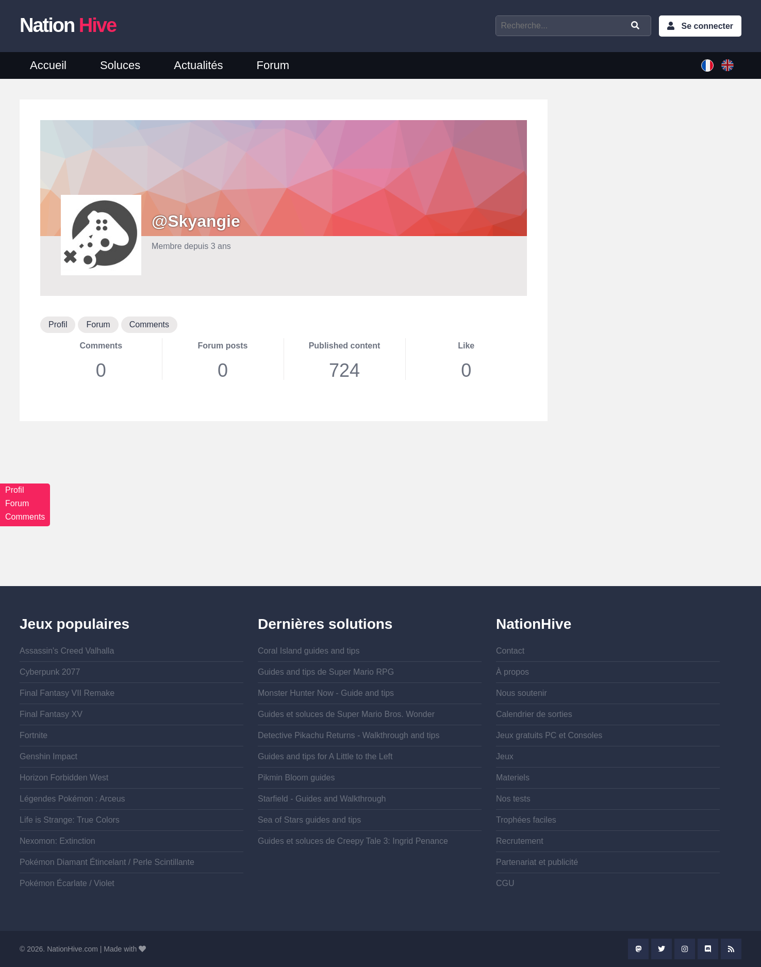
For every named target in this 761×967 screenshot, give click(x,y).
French (707, 65)
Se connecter (707, 26)
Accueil (48, 65)
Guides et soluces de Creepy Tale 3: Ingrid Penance (353, 841)
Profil (57, 324)
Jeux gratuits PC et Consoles (549, 735)
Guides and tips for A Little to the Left (325, 756)
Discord (708, 949)
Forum (273, 65)
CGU (505, 883)
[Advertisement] (284, 514)
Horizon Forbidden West (64, 777)
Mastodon (638, 949)
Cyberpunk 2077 (50, 672)
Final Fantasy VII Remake (67, 693)
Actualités (198, 65)
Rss (731, 949)
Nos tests (513, 798)
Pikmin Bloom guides (296, 777)
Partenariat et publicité (537, 862)
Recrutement (519, 841)
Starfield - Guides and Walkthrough (322, 798)
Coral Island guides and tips (308, 650)
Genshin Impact (48, 756)
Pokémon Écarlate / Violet (67, 883)
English (727, 65)
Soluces (120, 65)
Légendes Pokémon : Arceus (72, 798)
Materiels (513, 777)
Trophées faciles (526, 819)
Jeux (505, 756)
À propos (512, 672)
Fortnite (33, 735)
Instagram (684, 949)
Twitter (661, 949)
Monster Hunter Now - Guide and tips (326, 693)
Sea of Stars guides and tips (309, 819)
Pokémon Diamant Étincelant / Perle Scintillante (107, 862)
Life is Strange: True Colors (70, 819)
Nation (68, 25)
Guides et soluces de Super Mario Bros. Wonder (346, 714)
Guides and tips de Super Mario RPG (326, 672)
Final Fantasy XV (51, 714)
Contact (510, 650)
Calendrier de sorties (534, 714)
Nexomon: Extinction (57, 841)
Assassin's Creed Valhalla (67, 650)
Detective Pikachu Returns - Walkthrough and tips (348, 735)
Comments (149, 324)
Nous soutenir (521, 693)
